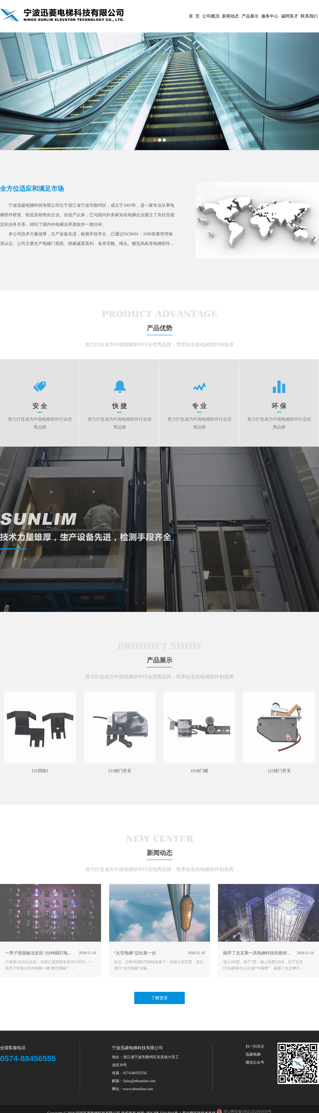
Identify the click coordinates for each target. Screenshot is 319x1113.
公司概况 (210, 16)
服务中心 (269, 16)
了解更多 (159, 1015)
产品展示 (250, 16)
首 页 (194, 16)
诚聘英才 (289, 16)
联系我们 (309, 16)
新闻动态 (230, 16)
